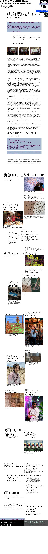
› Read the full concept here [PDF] (21, 155)
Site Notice (29, 552)
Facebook (30, 551)
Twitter (37, 551)
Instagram (34, 551)
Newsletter (7, 552)
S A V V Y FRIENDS (42, 11)
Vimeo (41, 551)
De (45, 4)
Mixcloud (44, 551)
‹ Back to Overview (12, 547)
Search (4, 550)
